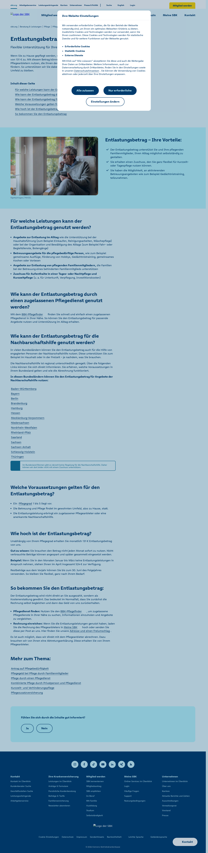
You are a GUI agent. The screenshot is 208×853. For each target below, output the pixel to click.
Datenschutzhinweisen (86, 70)
